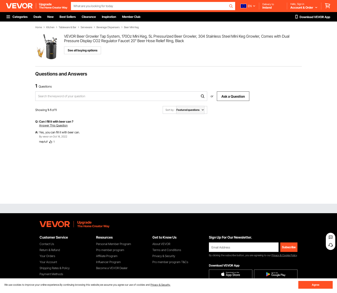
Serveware (86, 27)
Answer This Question (53, 125)
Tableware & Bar (67, 27)
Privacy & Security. (160, 284)
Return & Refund (50, 250)
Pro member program (110, 250)
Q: (36, 121)
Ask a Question (233, 96)
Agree (315, 284)
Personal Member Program (113, 244)
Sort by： (170, 109)
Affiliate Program (107, 256)
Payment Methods (51, 274)
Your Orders (47, 256)
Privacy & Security (163, 256)
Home (38, 27)
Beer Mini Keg (131, 27)
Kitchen (50, 27)
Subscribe (289, 247)
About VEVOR (161, 244)
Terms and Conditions (166, 250)
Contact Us (47, 244)
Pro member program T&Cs (170, 262)
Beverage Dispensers (108, 27)
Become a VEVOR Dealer (112, 268)
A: (36, 132)
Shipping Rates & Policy (55, 268)
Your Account (48, 262)
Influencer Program (108, 262)
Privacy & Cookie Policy (284, 255)
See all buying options (82, 50)
